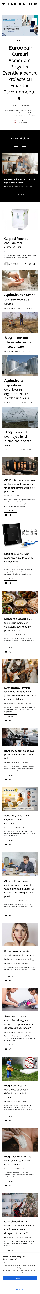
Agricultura (9, 234)
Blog (18, 234)
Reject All (20, 1289)
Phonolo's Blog (20, 4)
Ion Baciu (7, 566)
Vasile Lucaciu (8, 186)
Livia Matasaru (8, 402)
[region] (20, 1273)
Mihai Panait (22, 120)
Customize (20, 1284)
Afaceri (20, 40)
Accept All (20, 1278)
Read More (11, 511)
